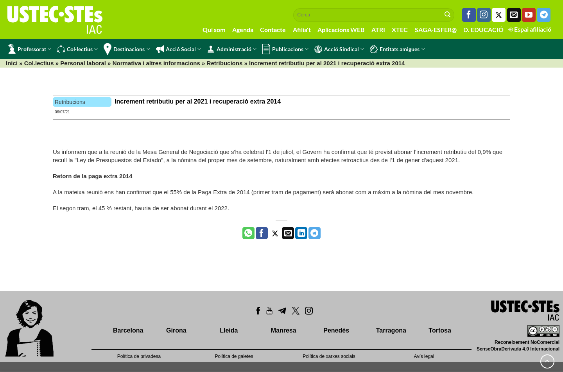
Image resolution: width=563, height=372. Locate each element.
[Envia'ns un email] (514, 15)
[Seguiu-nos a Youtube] (529, 15)
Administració (231, 49)
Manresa (283, 330)
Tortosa (440, 330)
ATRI (378, 29)
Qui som (214, 29)
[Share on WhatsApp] (248, 233)
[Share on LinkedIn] (301, 233)
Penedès (336, 330)
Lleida (229, 330)
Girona (176, 330)
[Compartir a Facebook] (262, 233)
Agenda (242, 29)
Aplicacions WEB (340, 29)
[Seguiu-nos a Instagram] (484, 15)
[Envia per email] (288, 233)
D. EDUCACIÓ (483, 29)
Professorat (29, 49)
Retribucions (225, 63)
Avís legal (424, 356)
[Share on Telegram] (314, 233)
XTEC (400, 29)
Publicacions (285, 49)
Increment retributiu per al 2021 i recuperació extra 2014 (198, 101)
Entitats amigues (397, 49)
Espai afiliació (529, 29)
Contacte (273, 29)
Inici (12, 63)
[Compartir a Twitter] (275, 233)
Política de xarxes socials (329, 356)
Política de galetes (234, 356)
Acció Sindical (339, 49)
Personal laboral (83, 63)
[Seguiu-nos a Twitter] (499, 15)
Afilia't (302, 29)
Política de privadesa (139, 356)
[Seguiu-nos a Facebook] (469, 15)
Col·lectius (77, 49)
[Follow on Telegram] (543, 15)
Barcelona (128, 330)
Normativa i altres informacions (156, 63)
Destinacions (127, 49)
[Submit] (447, 15)
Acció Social (178, 49)
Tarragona (391, 330)
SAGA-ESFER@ (436, 29)
